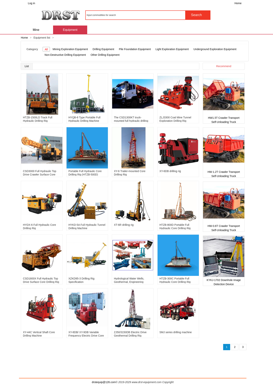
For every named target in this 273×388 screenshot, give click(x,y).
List (27, 66)
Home (238, 3)
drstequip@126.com (104, 382)
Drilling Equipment (103, 49)
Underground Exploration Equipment (214, 49)
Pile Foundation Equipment (135, 49)
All (46, 49)
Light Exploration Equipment (172, 49)
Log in (31, 3)
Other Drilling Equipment (105, 54)
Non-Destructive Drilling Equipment (65, 54)
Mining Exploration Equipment (70, 49)
